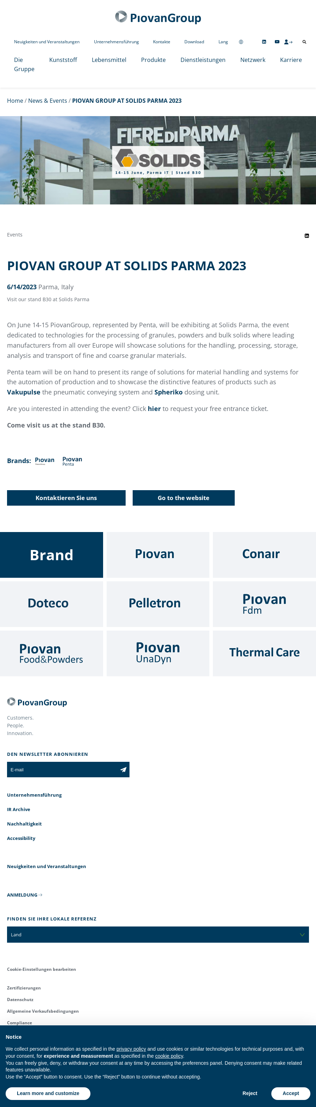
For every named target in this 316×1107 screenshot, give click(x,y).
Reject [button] (249, 1093)
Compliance (19, 1023)
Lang (223, 42)
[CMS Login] (288, 42)
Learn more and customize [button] (48, 1093)
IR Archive (18, 809)
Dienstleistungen (203, 60)
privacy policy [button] (131, 1049)
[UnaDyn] (158, 653)
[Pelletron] (158, 604)
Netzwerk (252, 60)
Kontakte (161, 42)
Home (15, 101)
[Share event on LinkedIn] (307, 236)
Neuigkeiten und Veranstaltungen (47, 42)
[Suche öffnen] (304, 42)
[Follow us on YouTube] (277, 41)
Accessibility (21, 838)
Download (194, 42)
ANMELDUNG (22, 895)
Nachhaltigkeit (24, 824)
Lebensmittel (109, 60)
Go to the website (183, 498)
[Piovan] (158, 555)
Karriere (291, 60)
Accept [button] (291, 1093)
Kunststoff (63, 60)
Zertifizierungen (24, 988)
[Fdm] (264, 604)
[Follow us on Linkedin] (264, 41)
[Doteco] (51, 604)
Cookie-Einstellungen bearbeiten (41, 969)
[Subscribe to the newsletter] (123, 769)
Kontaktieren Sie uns (66, 498)
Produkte (153, 60)
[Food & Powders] (51, 653)
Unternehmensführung (116, 42)
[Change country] (241, 42)
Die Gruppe (24, 64)
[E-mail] (62, 769)
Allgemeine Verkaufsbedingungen (43, 1011)
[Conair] (264, 555)
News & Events (47, 101)
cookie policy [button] (169, 1056)
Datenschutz (20, 999)
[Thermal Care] (264, 653)
